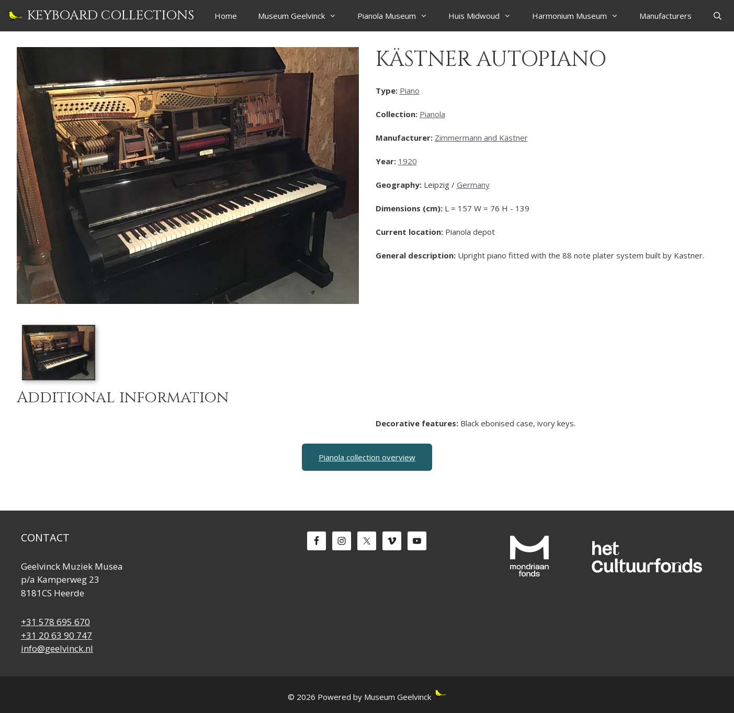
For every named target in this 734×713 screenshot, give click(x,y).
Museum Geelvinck (302, 15)
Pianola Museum (397, 15)
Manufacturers (665, 15)
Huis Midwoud (485, 15)
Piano (410, 90)
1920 (407, 161)
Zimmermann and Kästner (481, 137)
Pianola (432, 114)
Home (225, 15)
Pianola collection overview (367, 457)
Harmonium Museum (580, 15)
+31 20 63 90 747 (56, 635)
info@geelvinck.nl (57, 648)
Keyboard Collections (110, 15)
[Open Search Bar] (717, 15)
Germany (473, 184)
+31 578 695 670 (55, 622)
